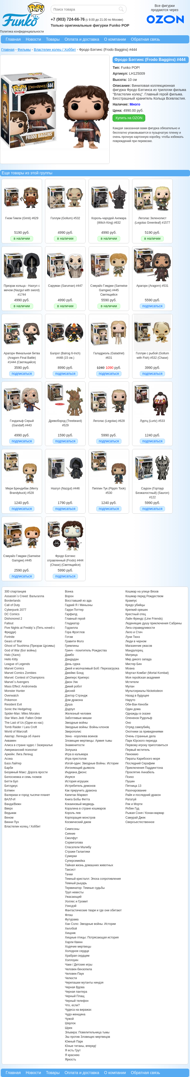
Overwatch (11, 695)
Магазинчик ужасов (138, 645)
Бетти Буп (11, 781)
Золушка (71, 750)
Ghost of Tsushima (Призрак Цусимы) (29, 645)
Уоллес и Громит (76, 901)
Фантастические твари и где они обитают (93, 910)
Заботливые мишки (78, 718)
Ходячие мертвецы (78, 946)
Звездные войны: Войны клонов (87, 727)
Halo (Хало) (12, 655)
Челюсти (71, 978)
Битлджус (11, 786)
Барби (8, 768)
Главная (13, 39)
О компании (115, 39)
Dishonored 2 (13, 618)
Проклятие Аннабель (139, 772)
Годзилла (71, 627)
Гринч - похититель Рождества (86, 650)
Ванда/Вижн (12, 804)
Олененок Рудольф (138, 718)
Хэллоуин (71, 960)
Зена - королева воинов (81, 736)
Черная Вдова (74, 987)
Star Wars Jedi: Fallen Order (23, 718)
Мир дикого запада (138, 659)
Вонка (69, 591)
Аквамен (10, 740)
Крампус (131, 600)
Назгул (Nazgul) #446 (65, 488)
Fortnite (9, 637)
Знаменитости (74, 745)
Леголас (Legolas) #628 (109, 421)
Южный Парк (74, 1041)
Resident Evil (13, 704)
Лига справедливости (140, 627)
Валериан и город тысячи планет (27, 795)
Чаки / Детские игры (78, 964)
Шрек (68, 1028)
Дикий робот (73, 686)
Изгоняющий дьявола (80, 768)
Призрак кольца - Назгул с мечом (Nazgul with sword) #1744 (22, 290)
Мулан (129, 686)
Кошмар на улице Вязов (142, 591)
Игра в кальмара (76, 754)
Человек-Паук (74, 973)
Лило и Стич (133, 632)
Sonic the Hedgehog (17, 709)
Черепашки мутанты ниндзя (84, 982)
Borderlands (12, 600)
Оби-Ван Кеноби (136, 704)
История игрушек (76, 781)
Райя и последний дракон (143, 795)
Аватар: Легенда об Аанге (22, 736)
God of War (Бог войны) (20, 650)
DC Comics (12, 614)
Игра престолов (76, 758)
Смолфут (71, 838)
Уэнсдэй (70, 906)
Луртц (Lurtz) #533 (152, 421)
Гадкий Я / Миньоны (79, 605)
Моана (130, 668)
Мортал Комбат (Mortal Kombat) (147, 673)
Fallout (8, 623)
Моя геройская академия (142, 677)
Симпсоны (72, 829)
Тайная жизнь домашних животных (89, 865)
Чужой (69, 1019)
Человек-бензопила (78, 969)
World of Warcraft (15, 731)
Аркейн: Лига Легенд (18, 754)
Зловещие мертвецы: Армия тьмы (88, 740)
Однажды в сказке (138, 713)
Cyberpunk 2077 (15, 609)
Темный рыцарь (76, 883)
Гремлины (72, 645)
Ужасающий (73, 896)
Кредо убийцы (135, 605)
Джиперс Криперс (77, 677)
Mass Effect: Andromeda (20, 686)
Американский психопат (20, 750)
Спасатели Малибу (78, 847)
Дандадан (71, 659)
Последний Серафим (140, 763)
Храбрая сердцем (77, 955)
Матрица (131, 655)
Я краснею (72, 1055)
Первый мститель (137, 750)
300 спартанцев (15, 591)
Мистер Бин (133, 664)
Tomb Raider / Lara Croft (20, 727)
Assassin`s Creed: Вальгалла (24, 596)
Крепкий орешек (136, 609)
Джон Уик (71, 682)
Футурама (71, 919)
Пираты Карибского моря (142, 758)
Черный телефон (76, 1001)
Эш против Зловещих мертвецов (87, 1037)
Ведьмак (10, 813)
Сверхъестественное (139, 822)
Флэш (68, 915)
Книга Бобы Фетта (77, 799)
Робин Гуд (132, 808)
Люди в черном (135, 641)
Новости (33, 39)
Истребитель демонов (80, 786)
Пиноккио (132, 754)
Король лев (72, 813)
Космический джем (78, 822)
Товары (53, 39)
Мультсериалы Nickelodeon (144, 691)
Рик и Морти (133, 804)
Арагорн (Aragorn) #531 (152, 285)
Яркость (70, 1059)
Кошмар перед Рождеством (144, 596)
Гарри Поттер (74, 609)
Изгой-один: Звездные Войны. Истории (91, 763)
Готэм (69, 637)
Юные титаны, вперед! (80, 1046)
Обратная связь (145, 39)
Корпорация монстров (80, 817)
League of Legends (17, 664)
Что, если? (72, 1005)
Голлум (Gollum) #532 (65, 218)
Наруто (130, 700)
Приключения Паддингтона (144, 768)
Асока (8, 758)
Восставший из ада (78, 600)
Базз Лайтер (13, 763)
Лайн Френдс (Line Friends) (144, 618)
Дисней (70, 691)
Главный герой (75, 618)
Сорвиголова (74, 842)
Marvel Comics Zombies (20, 673)
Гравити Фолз (74, 641)
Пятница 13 (133, 786)
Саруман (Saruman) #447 (65, 285)
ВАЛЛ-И (9, 799)
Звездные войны (76, 722)
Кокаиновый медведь (79, 804)
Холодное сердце (77, 951)
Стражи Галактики (77, 851)
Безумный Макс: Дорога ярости (26, 772)
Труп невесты (74, 892)
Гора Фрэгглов (75, 632)
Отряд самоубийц (137, 727)
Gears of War (13, 641)
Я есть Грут (73, 1050)
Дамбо (69, 655)
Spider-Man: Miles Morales (22, 713)
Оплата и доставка (82, 39)
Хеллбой (71, 928)
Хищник (70, 933)
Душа (68, 704)
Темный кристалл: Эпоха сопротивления (93, 878)
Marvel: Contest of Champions (24, 677)
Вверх (8, 808)
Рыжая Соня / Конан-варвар (144, 813)
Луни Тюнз (132, 637)
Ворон (69, 596)
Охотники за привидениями (144, 731)
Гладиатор (72, 623)
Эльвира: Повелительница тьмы (87, 1032)
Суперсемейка (75, 860)
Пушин (130, 781)
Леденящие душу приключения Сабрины (153, 623)
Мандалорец (134, 650)
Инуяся (70, 777)
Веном (8, 817)
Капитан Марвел (76, 795)
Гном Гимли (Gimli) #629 (21, 218)
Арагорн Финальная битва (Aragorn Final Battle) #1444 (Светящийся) (22, 358)
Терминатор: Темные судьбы (85, 888)
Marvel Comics (14, 668)
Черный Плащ (74, 996)
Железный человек (78, 713)
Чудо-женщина (75, 1014)
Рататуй (130, 799)
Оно (128, 722)
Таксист (70, 869)
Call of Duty (12, 605)
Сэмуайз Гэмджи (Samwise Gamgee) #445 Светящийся (108, 290)
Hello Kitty (11, 659)
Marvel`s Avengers (16, 682)
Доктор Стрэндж (76, 695)
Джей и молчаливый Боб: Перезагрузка (92, 668)
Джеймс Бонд (74, 673)
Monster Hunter (14, 691)
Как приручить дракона (80, 790)
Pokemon (10, 700)
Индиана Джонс (76, 772)
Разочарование (135, 790)
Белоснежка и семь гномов (23, 777)
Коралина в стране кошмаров (85, 808)
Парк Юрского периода (141, 740)
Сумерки (71, 856)
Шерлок (70, 1023)
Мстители (132, 682)
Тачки (68, 874)
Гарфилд (71, 614)
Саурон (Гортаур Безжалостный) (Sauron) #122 (152, 493)
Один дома (133, 709)
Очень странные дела (140, 736)
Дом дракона (74, 700)
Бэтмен (9, 790)
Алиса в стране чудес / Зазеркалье (28, 745)
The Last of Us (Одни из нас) (23, 722)
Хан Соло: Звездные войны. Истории (90, 924)
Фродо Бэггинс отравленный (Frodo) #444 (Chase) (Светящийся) (65, 560)
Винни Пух (11, 822)
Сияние (70, 833)
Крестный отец (135, 614)
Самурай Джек (135, 817)
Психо (129, 777)
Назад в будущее (137, 695)
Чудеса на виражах (78, 1009)
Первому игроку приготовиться (146, 745)
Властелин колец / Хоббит (22, 826)
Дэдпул (70, 709)
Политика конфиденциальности (22, 31)
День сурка (72, 664)
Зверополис (73, 731)
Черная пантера (76, 991)
